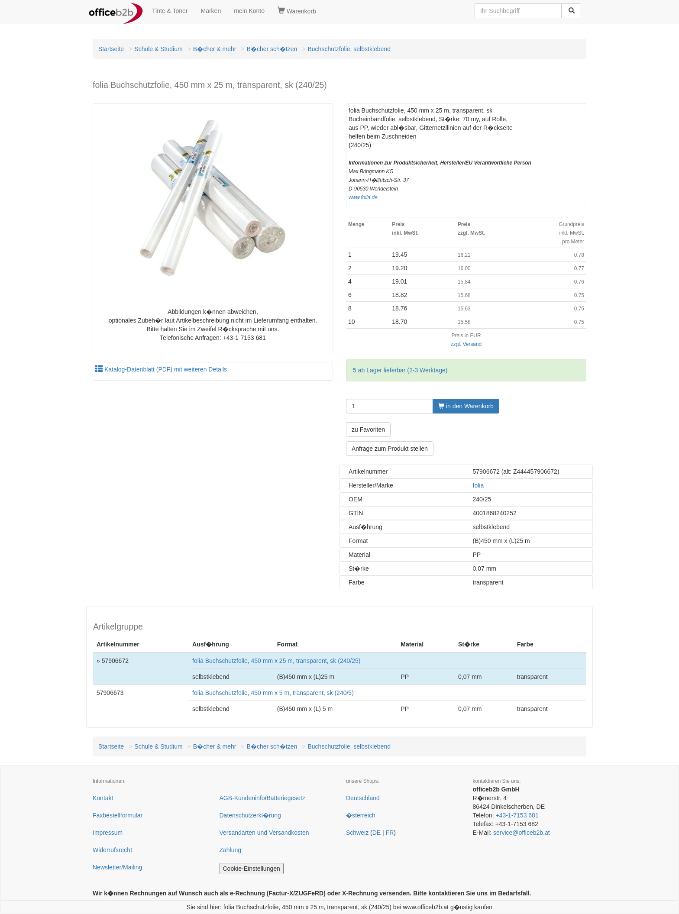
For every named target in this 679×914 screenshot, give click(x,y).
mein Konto (249, 10)
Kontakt (103, 798)
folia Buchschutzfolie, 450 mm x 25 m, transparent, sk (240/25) (276, 660)
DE (376, 832)
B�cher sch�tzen (272, 48)
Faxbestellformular (117, 815)
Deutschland (363, 798)
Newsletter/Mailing (117, 867)
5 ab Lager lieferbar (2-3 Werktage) (400, 370)
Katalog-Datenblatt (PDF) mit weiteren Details (161, 369)
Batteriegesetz (285, 798)
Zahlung (231, 849)
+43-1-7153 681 (516, 815)
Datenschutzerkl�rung (250, 815)
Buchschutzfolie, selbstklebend (349, 48)
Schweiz (357, 832)
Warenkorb (297, 11)
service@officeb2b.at (521, 832)
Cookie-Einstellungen (251, 868)
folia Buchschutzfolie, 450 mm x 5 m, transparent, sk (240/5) (273, 692)
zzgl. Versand (466, 344)
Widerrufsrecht (112, 849)
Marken (211, 10)
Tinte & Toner (170, 10)
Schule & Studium (158, 48)
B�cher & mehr (214, 48)
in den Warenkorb (466, 406)
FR (390, 832)
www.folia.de (363, 197)
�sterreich (360, 815)
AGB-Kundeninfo (242, 798)
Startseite (111, 48)
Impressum (108, 832)
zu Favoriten (368, 429)
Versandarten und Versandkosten (264, 832)
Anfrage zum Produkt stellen (390, 448)
